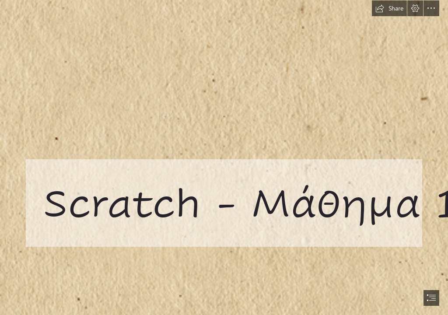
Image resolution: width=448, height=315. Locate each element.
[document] (224, 157)
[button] (389, 8)
